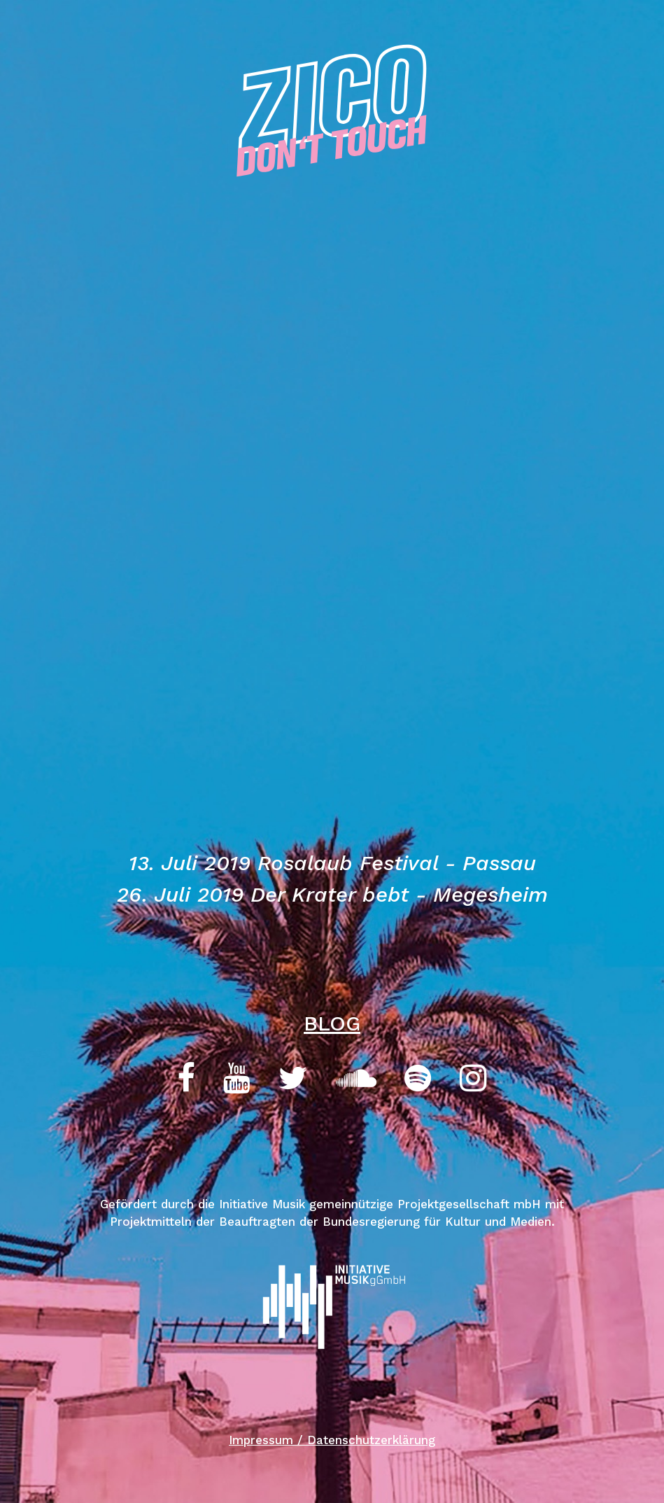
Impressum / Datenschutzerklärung (332, 1440)
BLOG (332, 1023)
